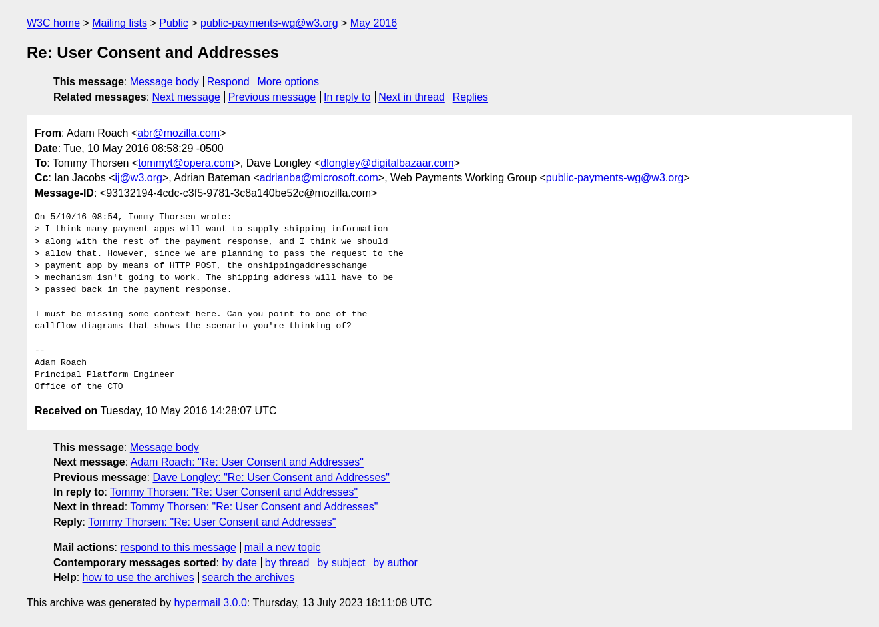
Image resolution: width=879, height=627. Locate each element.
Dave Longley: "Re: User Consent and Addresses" (271, 477)
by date (239, 562)
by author (395, 562)
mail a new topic (282, 547)
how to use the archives (138, 577)
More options (289, 81)
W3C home (53, 23)
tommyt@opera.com (186, 163)
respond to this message (178, 547)
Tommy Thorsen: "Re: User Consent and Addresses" (234, 492)
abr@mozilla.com (178, 133)
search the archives (248, 577)
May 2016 (373, 23)
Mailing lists (119, 23)
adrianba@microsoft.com (319, 177)
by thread (287, 562)
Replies (470, 97)
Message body (164, 81)
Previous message (272, 97)
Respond (228, 81)
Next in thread (411, 97)
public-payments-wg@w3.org (269, 23)
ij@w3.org (138, 177)
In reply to (347, 97)
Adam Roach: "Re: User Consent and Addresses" (247, 462)
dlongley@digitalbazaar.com (386, 163)
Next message (186, 97)
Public (173, 23)
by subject (341, 562)
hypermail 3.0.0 (210, 602)
